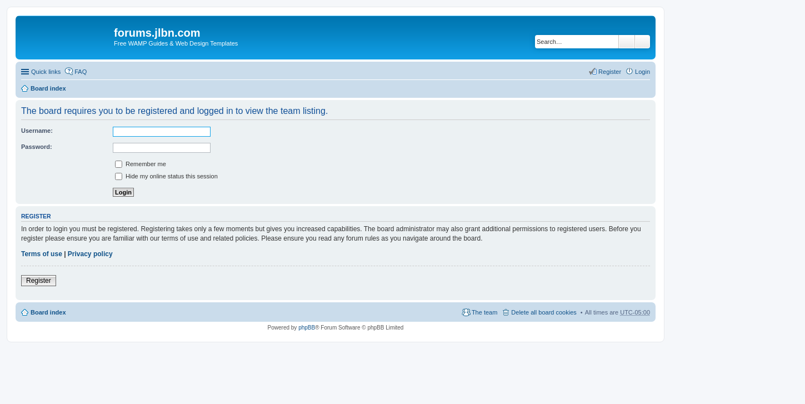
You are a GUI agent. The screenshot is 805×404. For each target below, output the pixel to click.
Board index (48, 88)
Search (626, 41)
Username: (37, 130)
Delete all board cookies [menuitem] (543, 312)
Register (38, 281)
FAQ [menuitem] (80, 71)
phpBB (306, 328)
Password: (36, 146)
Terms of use (41, 254)
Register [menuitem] (609, 71)
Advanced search (642, 41)
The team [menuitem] (484, 312)
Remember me (140, 164)
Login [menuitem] (642, 71)
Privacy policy (90, 254)
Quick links (46, 71)
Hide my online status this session (166, 176)
